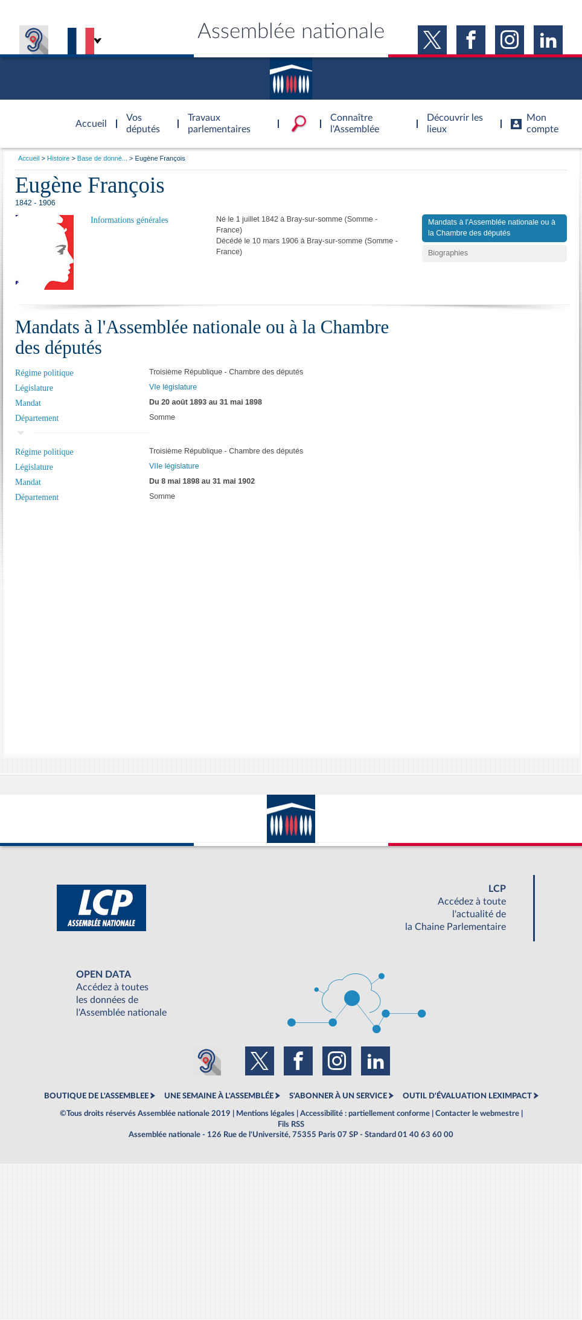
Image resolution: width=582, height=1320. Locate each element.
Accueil (28, 158)
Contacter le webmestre (477, 1113)
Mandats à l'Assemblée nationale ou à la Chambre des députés (491, 227)
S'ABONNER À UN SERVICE (338, 1096)
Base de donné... (102, 158)
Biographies (448, 253)
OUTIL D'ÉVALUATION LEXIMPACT (467, 1096)
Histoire (58, 158)
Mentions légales (265, 1113)
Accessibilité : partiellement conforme (365, 1113)
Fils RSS (291, 1124)
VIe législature (173, 387)
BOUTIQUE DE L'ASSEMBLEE (96, 1096)
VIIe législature (174, 466)
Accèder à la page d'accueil (87, 116)
